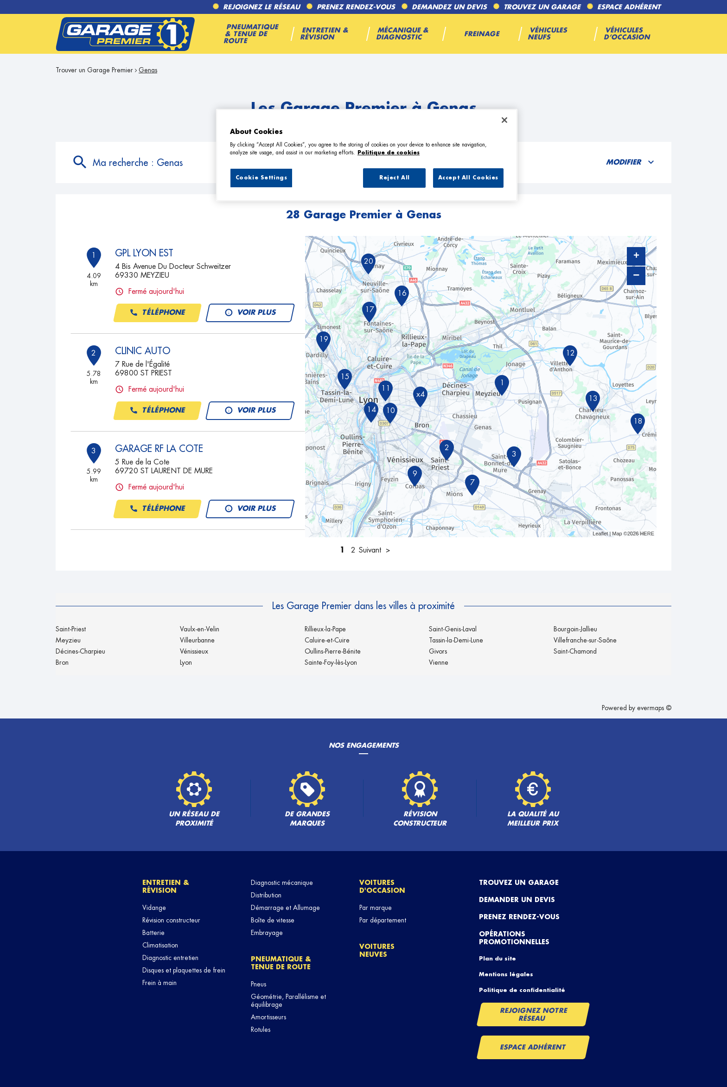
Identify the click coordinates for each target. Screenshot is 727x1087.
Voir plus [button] (250, 313)
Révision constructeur (171, 920)
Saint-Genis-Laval (453, 629)
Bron (62, 662)
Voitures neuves (377, 950)
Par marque (375, 907)
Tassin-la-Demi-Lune (456, 640)
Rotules (260, 1029)
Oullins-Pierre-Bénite (333, 651)
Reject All (394, 177)
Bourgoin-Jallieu (575, 629)
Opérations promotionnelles (514, 938)
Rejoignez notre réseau (533, 1014)
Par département (382, 920)
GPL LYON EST (144, 253)
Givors (438, 651)
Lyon (186, 662)
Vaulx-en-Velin (199, 629)
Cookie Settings (261, 177)
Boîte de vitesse (272, 920)
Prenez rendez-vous (519, 917)
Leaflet (600, 533)
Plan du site (497, 958)
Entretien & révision (165, 886)
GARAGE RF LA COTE (159, 448)
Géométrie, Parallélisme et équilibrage (288, 1000)
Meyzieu (68, 640)
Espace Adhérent (533, 1047)
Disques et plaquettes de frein (183, 970)
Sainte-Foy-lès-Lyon (331, 662)
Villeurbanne (197, 640)
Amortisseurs (268, 1017)
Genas (148, 70)
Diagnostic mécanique (282, 882)
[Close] (504, 120)
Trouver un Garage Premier (94, 70)
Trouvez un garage (519, 882)
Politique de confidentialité (522, 990)
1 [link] (342, 550)
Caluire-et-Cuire (327, 640)
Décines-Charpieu (80, 651)
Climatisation (160, 945)
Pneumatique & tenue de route (281, 963)
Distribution (266, 895)
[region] (366, 155)
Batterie (153, 932)
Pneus (258, 984)
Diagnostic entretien (170, 957)
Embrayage (267, 932)
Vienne (438, 662)
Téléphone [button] (157, 313)
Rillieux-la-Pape (325, 629)
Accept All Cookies (468, 177)
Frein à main (159, 982)
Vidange (154, 907)
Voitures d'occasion (382, 886)
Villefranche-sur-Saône (585, 640)
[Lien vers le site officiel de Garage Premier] (125, 34)
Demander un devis (517, 899)
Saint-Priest (71, 629)
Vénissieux (194, 651)
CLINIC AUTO (142, 351)
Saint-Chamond (575, 651)
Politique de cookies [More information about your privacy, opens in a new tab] (388, 152)
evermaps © (654, 708)
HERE (647, 533)
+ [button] (636, 256)
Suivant (370, 550)
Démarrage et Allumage (285, 907)
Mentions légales (506, 974)
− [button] (636, 275)
